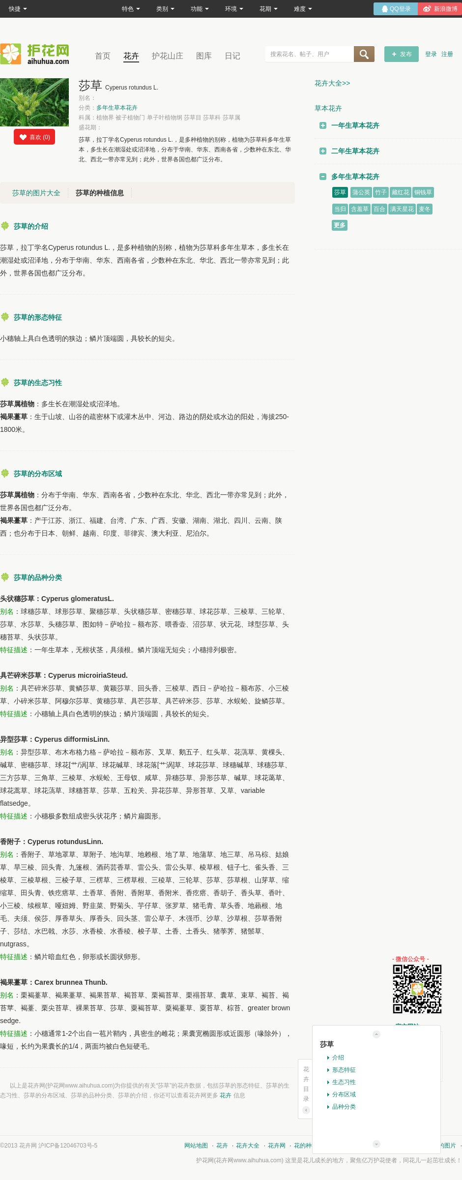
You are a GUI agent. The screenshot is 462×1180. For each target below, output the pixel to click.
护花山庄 (167, 56)
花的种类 (306, 1145)
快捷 (18, 8)
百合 (379, 209)
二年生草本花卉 (355, 151)
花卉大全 (248, 1145)
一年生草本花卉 (355, 125)
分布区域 (344, 1094)
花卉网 (37, 53)
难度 (303, 8)
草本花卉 (328, 108)
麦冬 (425, 209)
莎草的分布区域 (38, 474)
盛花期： (90, 127)
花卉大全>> (332, 83)
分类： (108, 107)
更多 (340, 225)
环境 (234, 8)
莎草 (340, 192)
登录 (431, 54)
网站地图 (196, 1145)
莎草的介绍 (31, 226)
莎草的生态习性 (38, 383)
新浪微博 (446, 8)
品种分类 (344, 1106)
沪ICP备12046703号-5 (67, 1145)
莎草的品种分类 (38, 577)
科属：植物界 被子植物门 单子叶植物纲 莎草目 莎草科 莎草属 (159, 117)
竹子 (381, 192)
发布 (406, 54)
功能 (200, 8)
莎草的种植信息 (100, 193)
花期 (269, 8)
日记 (232, 56)
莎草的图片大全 (36, 193)
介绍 (338, 1057)
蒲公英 (361, 192)
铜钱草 (423, 192)
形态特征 (344, 1069)
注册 (447, 54)
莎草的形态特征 (38, 317)
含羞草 (360, 209)
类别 (165, 8)
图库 (204, 56)
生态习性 (344, 1082)
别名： (87, 97)
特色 (131, 8)
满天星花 (402, 209)
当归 (340, 209)
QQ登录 (400, 8)
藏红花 (400, 192)
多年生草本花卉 (117, 107)
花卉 (131, 56)
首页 (103, 56)
